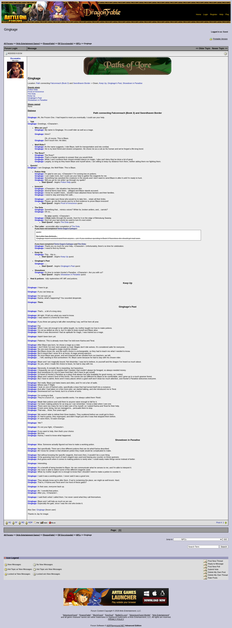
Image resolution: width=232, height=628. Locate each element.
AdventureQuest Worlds (140, 615)
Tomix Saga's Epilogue (67, 228)
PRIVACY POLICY (116, 619)
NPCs (78, 44)
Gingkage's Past (115, 83)
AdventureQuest (70, 615)
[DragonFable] (49, 44)
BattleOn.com (121, 615)
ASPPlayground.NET (116, 625)
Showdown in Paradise (132, 83)
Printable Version (218, 39)
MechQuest (98, 615)
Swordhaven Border (81, 83)
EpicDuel (109, 615)
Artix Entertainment (161, 615)
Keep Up (103, 83)
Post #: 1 (220, 522)
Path (38, 83)
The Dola (32, 94)
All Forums (8, 44)
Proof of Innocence (36, 92)
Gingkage (40, 510)
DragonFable (85, 615)
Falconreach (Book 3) (60, 83)
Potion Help (33, 89)
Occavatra (15, 58)
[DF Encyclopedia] (65, 44)
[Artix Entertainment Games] (28, 44)
